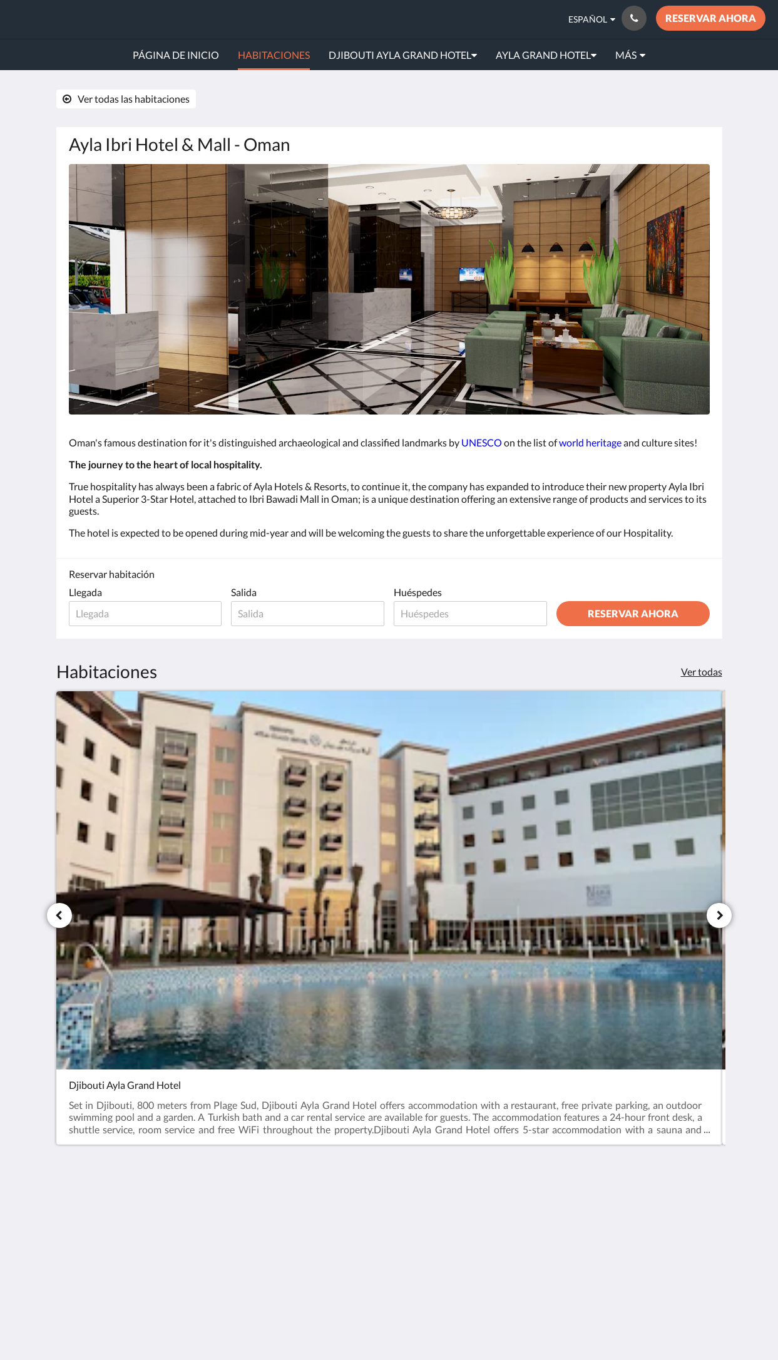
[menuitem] (176, 55)
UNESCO (481, 442)
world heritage (590, 442)
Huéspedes (418, 592)
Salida (244, 592)
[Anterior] (59, 915)
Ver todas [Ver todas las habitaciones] (701, 671)
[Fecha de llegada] (145, 613)
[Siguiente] (719, 915)
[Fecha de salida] (307, 613)
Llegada (85, 592)
